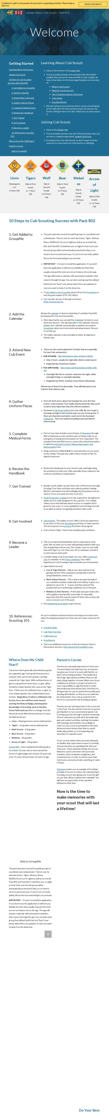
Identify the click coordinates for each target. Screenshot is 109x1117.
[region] (54, 4)
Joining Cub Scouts (17, 75)
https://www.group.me (53, 302)
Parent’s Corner (16, 146)
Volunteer (61, 769)
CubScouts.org (50, 636)
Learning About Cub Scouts (21, 69)
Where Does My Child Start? (21, 141)
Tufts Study (57, 98)
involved (67, 526)
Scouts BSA (14, 747)
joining (60, 130)
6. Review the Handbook (22, 113)
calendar (55, 313)
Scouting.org (49, 640)
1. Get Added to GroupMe (23, 88)
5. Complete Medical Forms (24, 108)
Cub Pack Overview (52, 632)
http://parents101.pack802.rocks (78, 647)
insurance (86, 433)
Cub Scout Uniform (62, 410)
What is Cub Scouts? (61, 87)
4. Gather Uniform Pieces (23, 103)
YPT (81, 494)
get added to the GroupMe (58, 292)
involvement (70, 523)
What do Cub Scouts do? (63, 90)
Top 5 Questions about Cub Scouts (67, 94)
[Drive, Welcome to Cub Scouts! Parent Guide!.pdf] (78, 859)
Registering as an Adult (57, 604)
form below (92, 292)
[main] (54, 32)
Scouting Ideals (50, 627)
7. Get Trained (18, 118)
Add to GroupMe (19, 151)
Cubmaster (48, 419)
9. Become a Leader (20, 128)
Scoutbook (48, 328)
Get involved (49, 521)
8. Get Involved (18, 123)
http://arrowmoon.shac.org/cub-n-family (75, 356)
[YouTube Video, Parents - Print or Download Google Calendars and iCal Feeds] (30, 841)
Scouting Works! (59, 102)
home (72, 70)
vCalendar (79, 320)
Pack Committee (72, 559)
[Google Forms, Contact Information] (30, 1015)
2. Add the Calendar (20, 93)
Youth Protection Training (55, 498)
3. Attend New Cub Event (23, 98)
